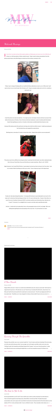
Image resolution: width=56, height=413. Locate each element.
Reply (8, 228)
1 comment (10, 296)
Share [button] (49, 218)
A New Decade (10, 282)
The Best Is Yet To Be (13, 390)
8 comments (10, 351)
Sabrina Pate (9, 225)
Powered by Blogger (28, 410)
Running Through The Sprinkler (17, 336)
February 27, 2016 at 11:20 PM (17, 225)
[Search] (46, 2)
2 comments (10, 405)
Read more (50, 296)
